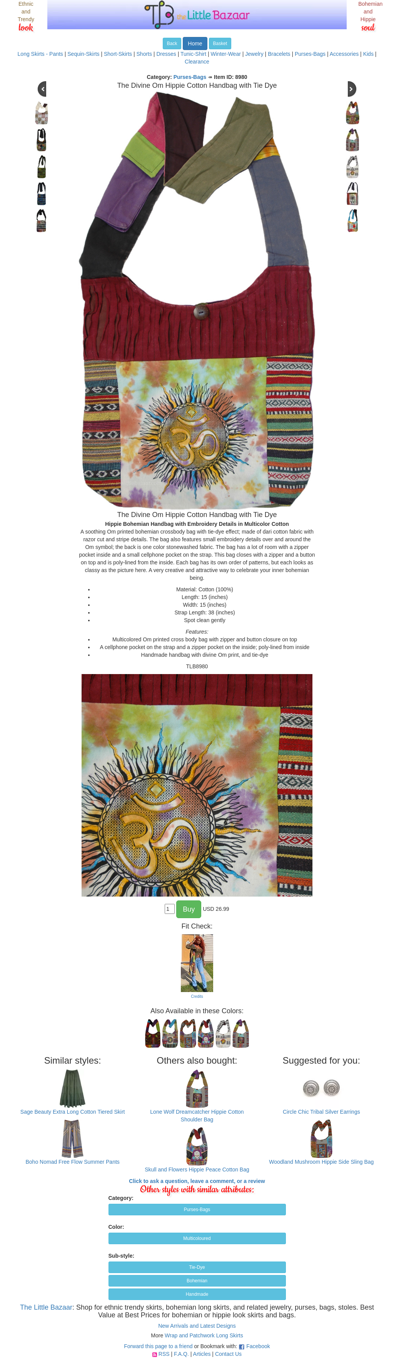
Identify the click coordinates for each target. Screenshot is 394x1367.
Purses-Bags (310, 54)
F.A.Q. (181, 1354)
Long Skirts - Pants (40, 54)
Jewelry (254, 54)
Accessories (344, 54)
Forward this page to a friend (158, 1346)
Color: (116, 1227)
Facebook (258, 1346)
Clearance (197, 62)
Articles (202, 1354)
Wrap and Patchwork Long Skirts (204, 1335)
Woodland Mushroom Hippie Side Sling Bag (321, 1162)
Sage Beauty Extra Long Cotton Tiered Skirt (72, 1112)
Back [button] (172, 43)
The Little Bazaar (46, 1307)
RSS (164, 1354)
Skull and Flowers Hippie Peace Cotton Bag (197, 1169)
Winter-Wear (226, 54)
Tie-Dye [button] (197, 1267)
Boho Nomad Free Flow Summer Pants (73, 1162)
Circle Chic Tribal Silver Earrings (321, 1112)
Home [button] (195, 43)
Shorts (144, 54)
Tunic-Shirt (193, 54)
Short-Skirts (118, 54)
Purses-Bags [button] (197, 1209)
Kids (368, 54)
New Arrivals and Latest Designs (197, 1326)
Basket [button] (220, 43)
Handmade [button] (197, 1294)
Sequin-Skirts (83, 54)
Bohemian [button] (197, 1280)
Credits (197, 996)
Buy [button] (189, 909)
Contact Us (228, 1354)
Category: (121, 1198)
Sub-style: (122, 1256)
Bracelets (279, 54)
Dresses (166, 54)
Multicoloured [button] (196, 1238)
